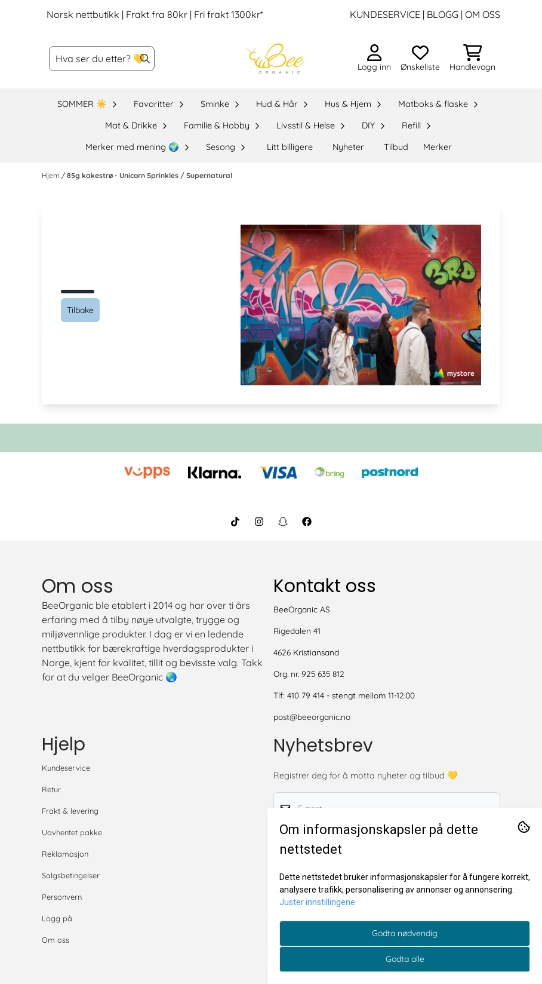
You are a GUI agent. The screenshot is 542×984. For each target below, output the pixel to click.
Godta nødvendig (405, 933)
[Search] (145, 58)
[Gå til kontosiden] (374, 58)
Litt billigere (290, 147)
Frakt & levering (70, 811)
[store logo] (274, 58)
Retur (51, 789)
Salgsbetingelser (71, 875)
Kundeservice (66, 768)
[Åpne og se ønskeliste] (420, 58)
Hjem (51, 175)
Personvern (62, 897)
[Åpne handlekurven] (472, 58)
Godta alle (405, 959)
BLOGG (441, 14)
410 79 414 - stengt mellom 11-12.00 (351, 695)
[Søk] (102, 58)
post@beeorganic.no (311, 717)
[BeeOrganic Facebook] (306, 521)
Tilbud (396, 147)
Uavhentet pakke (72, 832)
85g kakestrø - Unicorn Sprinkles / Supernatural (149, 175)
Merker (437, 147)
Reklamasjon (65, 854)
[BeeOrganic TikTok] (235, 521)
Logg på (57, 918)
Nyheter (348, 147)
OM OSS (482, 14)
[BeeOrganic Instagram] (259, 521)
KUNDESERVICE (385, 14)
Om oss (55, 940)
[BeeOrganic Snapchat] (282, 521)
